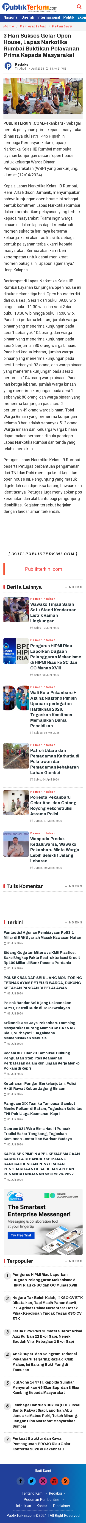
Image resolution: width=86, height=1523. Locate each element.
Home (8, 26)
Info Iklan (23, 1506)
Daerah (28, 17)
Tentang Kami (32, 1493)
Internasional (48, 17)
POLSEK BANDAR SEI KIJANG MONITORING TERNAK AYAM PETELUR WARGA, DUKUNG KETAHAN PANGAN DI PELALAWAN (43, 983)
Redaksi (55, 1493)
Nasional (10, 17)
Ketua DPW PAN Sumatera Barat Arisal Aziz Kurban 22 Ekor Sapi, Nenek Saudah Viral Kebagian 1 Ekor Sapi (47, 1336)
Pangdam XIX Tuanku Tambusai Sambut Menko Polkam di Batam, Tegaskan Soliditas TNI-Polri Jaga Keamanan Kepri (43, 1109)
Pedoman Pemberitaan (42, 1499)
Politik (68, 17)
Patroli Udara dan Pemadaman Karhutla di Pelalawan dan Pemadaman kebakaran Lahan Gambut (54, 761)
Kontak (41, 1506)
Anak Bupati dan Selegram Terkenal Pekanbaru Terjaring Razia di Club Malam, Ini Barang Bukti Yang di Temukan (44, 1362)
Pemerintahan (33, 26)
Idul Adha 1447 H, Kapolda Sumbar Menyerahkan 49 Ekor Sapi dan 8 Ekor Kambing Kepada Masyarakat (46, 1387)
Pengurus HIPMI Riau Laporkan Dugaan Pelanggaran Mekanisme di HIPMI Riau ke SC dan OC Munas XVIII (55, 657)
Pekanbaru (62, 26)
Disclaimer (61, 1506)
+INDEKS (74, 587)
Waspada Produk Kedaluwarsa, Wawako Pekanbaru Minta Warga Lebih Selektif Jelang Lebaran (54, 850)
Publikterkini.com (43, 569)
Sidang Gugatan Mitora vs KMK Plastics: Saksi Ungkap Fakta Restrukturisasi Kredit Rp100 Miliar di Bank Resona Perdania (42, 958)
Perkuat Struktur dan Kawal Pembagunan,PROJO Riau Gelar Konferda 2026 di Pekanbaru (41, 1444)
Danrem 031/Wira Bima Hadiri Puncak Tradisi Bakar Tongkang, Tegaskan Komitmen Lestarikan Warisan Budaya (38, 1134)
